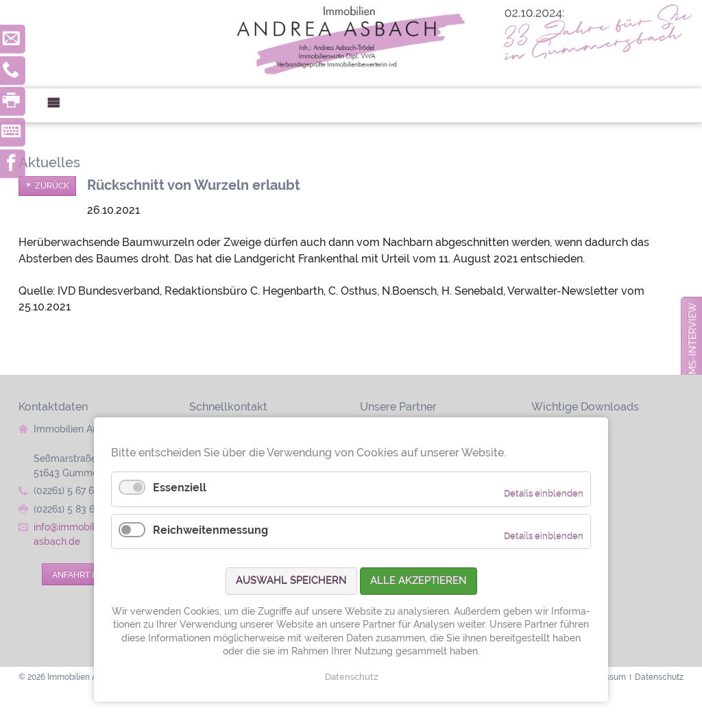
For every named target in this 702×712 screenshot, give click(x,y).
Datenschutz (351, 677)
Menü (59, 105)
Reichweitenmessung (210, 530)
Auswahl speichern (291, 580)
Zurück (52, 186)
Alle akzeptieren (418, 580)
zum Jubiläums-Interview (692, 370)
